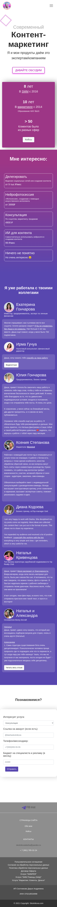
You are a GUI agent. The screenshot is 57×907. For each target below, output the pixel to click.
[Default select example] (28, 723)
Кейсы (28, 831)
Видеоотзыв (11, 365)
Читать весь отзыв (14, 668)
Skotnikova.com (36, 903)
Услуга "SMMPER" (28, 874)
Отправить (11, 769)
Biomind (31, 447)
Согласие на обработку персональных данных (28, 865)
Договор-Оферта (28, 871)
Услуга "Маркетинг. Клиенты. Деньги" (28, 880)
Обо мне (28, 826)
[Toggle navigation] (51, 5)
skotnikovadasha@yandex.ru (28, 845)
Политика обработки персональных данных (28, 868)
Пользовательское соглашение (28, 862)
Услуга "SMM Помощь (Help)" (28, 877)
